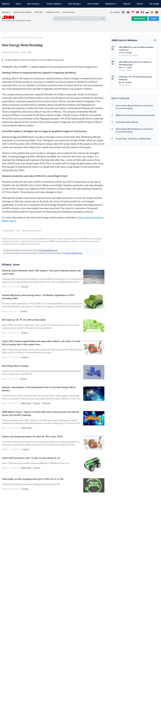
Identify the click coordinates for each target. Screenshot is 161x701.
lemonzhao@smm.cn (48, 250)
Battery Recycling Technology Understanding (135, 115)
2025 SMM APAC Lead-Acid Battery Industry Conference (136, 48)
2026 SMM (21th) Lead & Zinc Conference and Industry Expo (135, 63)
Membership (139, 18)
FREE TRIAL (38, 12)
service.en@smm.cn (73, 253)
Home (4, 38)
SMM (29, 52)
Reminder (46, 403)
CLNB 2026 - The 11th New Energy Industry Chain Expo (135, 78)
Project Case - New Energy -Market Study (133, 139)
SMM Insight (26, 403)
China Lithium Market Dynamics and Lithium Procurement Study (134, 107)
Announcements (69, 12)
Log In (153, 18)
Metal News (13, 38)
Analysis (24, 333)
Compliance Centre (53, 12)
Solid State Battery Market (127, 122)
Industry (24, 287)
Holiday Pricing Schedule (22, 12)
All (155, 40)
